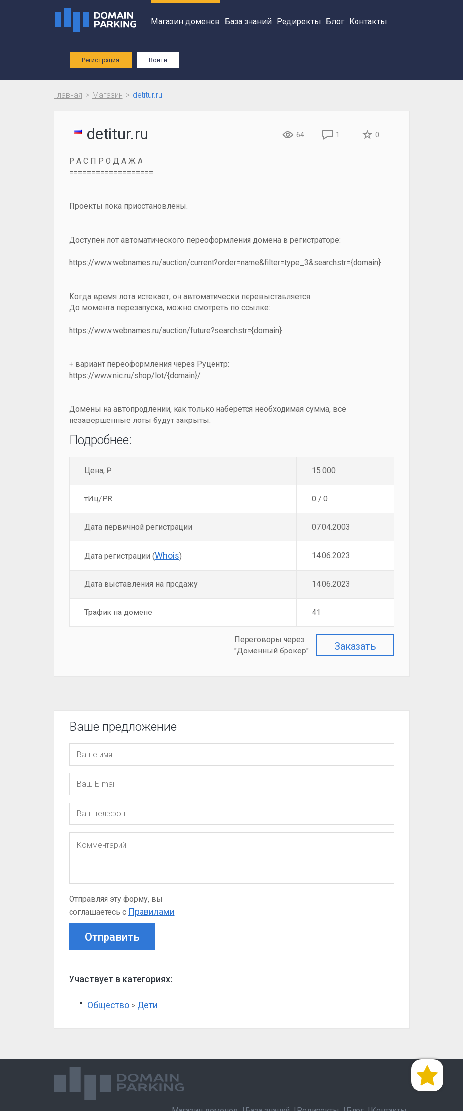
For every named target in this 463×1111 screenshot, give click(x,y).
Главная (68, 95)
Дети (147, 1005)
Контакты (368, 21)
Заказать (355, 646)
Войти (158, 60)
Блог (335, 21)
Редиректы (299, 21)
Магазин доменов (185, 21)
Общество (108, 1005)
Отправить (112, 937)
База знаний (248, 21)
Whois (167, 555)
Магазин (107, 95)
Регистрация (100, 60)
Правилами (151, 911)
